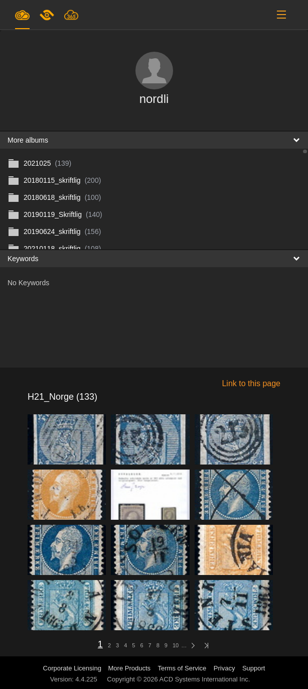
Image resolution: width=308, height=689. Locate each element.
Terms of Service (182, 668)
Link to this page (251, 383)
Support (253, 668)
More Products (129, 668)
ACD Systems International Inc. (205, 679)
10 (176, 645)
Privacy (224, 668)
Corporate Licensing (73, 668)
